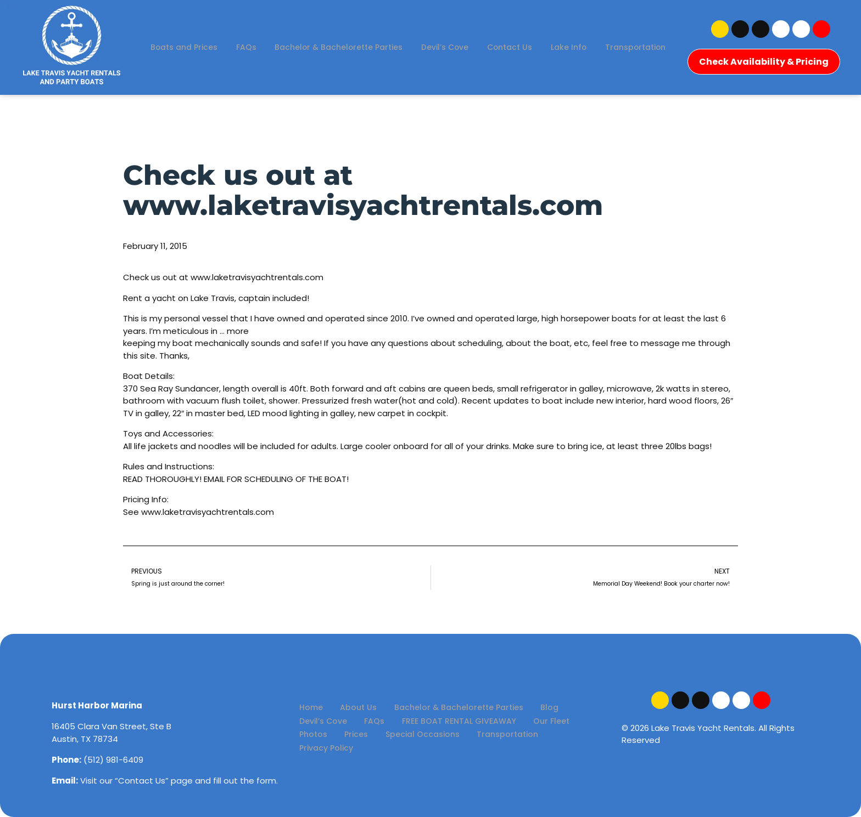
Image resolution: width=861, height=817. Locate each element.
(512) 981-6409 (113, 759)
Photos (572, 722)
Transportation (408, 57)
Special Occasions (368, 736)
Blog (527, 708)
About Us (349, 708)
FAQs (282, 37)
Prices (308, 736)
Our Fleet (529, 722)
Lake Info (614, 37)
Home (308, 708)
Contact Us (554, 37)
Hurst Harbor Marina (97, 705)
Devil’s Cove (487, 37)
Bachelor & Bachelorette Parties (377, 37)
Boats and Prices (219, 37)
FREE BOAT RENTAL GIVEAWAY (443, 722)
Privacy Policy (515, 736)
